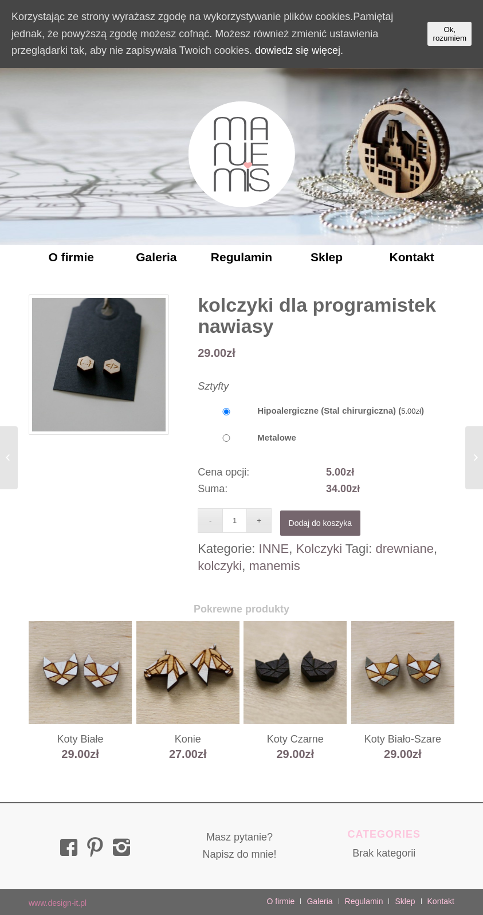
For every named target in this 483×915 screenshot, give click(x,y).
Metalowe (247, 437)
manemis (274, 566)
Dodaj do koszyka (320, 523)
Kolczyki (319, 548)
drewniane (404, 548)
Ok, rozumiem (449, 33)
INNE (274, 548)
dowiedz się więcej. (299, 50)
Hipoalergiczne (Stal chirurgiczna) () (311, 410)
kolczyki (220, 566)
